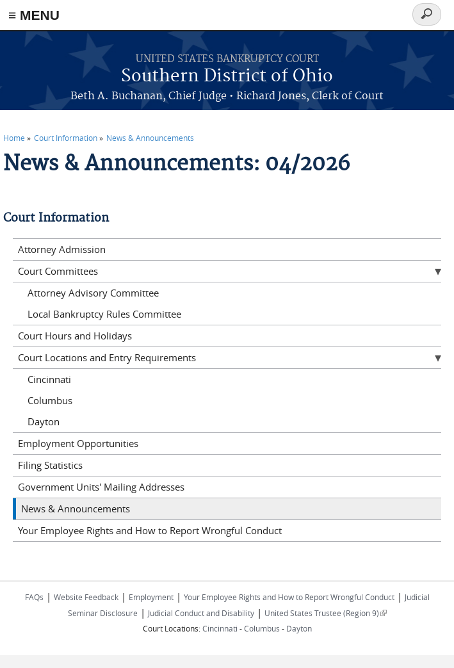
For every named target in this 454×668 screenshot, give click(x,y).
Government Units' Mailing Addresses (101, 486)
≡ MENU (34, 15)
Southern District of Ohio (227, 76)
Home (14, 138)
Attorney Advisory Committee (93, 292)
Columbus (50, 400)
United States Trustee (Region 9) (325, 613)
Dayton (44, 421)
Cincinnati (49, 379)
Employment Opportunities (78, 443)
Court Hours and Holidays (75, 335)
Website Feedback (86, 597)
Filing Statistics (50, 465)
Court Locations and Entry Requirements (107, 357)
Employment (151, 597)
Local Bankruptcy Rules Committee (104, 313)
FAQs (34, 597)
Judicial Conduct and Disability (201, 613)
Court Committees (58, 271)
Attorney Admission (62, 249)
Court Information (65, 138)
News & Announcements (150, 138)
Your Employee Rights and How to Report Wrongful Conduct (150, 530)
